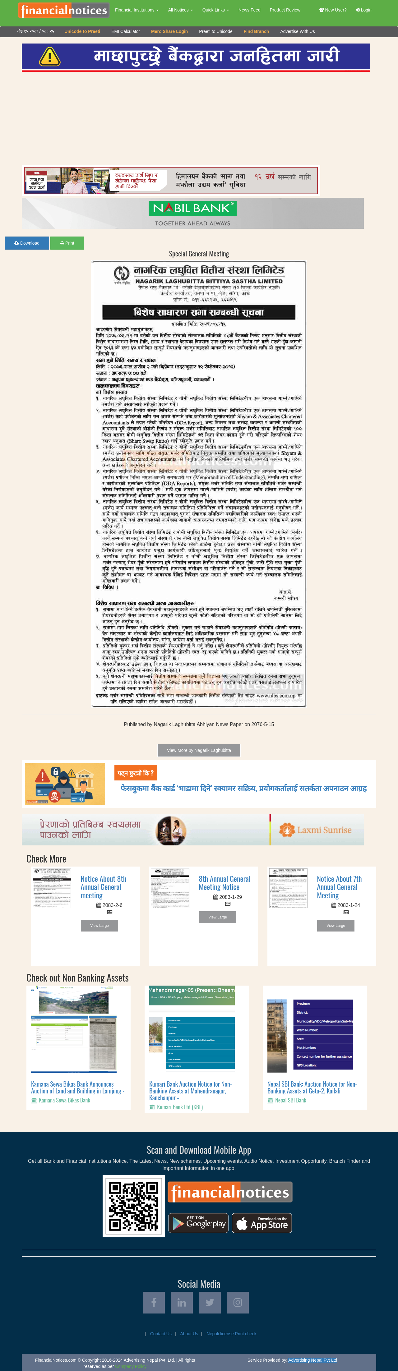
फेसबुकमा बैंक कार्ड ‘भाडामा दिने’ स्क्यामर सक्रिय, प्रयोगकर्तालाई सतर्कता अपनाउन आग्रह (244, 788)
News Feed (249, 9)
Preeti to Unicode (215, 31)
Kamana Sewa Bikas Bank (64, 1100)
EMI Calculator (125, 31)
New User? (333, 9)
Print (67, 243)
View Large (99, 925)
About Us (189, 1333)
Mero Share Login (169, 31)
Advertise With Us (297, 31)
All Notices (180, 9)
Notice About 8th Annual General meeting (103, 886)
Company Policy (130, 1366)
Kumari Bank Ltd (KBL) (180, 1107)
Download (26, 243)
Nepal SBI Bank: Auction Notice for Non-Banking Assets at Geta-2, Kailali (312, 1087)
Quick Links (215, 9)
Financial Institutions (137, 9)
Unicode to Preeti (82, 31)
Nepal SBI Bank (290, 1100)
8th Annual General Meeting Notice (224, 882)
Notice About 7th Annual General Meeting (339, 886)
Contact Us (161, 1333)
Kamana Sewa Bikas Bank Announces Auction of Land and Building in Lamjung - (77, 1087)
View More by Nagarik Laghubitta (199, 750)
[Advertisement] (196, 118)
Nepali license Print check (232, 1333)
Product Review (285, 9)
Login (364, 9)
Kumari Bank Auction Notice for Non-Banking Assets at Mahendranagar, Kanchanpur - (190, 1090)
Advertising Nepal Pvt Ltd (312, 1360)
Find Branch (256, 31)
